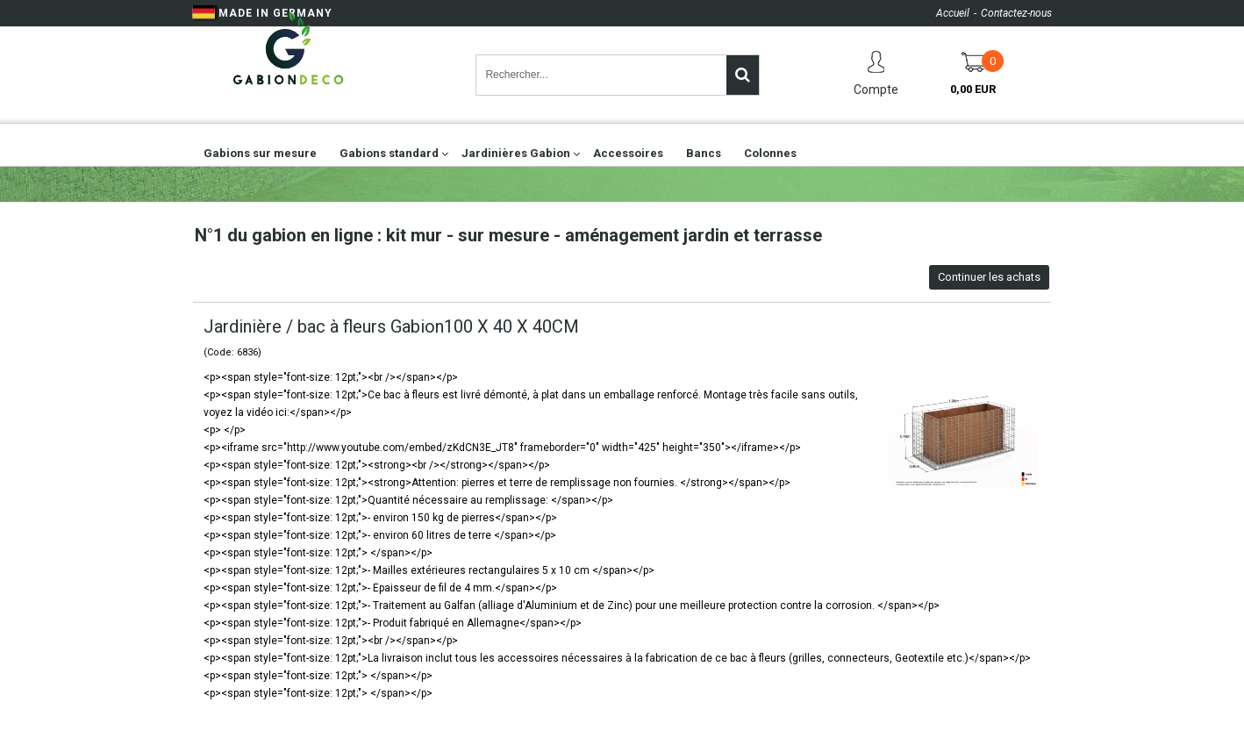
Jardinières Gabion (515, 153)
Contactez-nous (1016, 13)
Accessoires (628, 153)
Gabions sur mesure (260, 153)
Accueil (952, 13)
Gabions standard (389, 153)
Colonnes (770, 153)
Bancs (703, 153)
